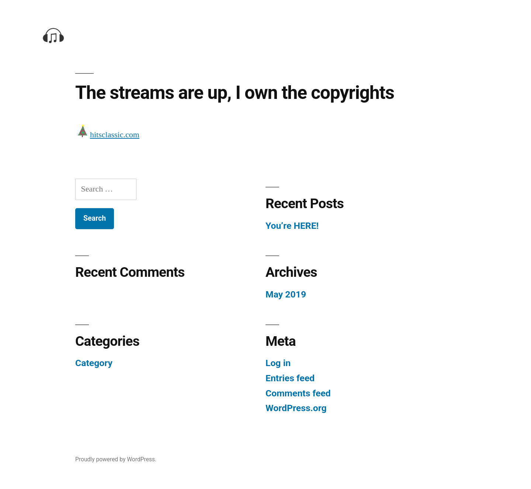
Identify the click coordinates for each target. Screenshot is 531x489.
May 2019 (286, 294)
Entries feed (290, 378)
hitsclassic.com (114, 135)
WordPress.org (296, 408)
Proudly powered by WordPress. (115, 459)
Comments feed (298, 393)
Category (93, 363)
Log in (278, 363)
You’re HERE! (292, 225)
